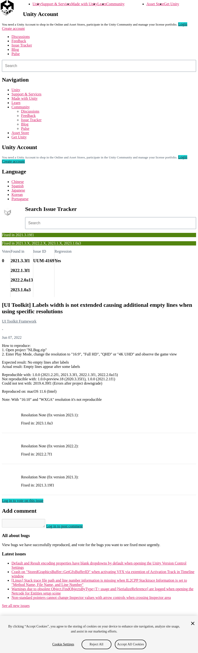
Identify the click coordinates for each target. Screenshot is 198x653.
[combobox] (99, 66)
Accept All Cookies (130, 644)
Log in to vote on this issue (22, 501)
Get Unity (171, 4)
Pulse (15, 54)
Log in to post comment (69, 528)
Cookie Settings (63, 644)
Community (115, 4)
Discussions (20, 37)
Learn (101, 4)
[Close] (193, 623)
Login (182, 24)
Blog (15, 49)
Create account (13, 28)
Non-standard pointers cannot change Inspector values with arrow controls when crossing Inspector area (91, 599)
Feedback (18, 41)
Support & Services (56, 4)
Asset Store (155, 4)
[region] (99, 634)
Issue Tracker (21, 45)
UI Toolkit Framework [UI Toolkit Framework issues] (19, 321)
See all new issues (16, 607)
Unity (37, 4)
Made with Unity (84, 4)
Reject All (97, 644)
